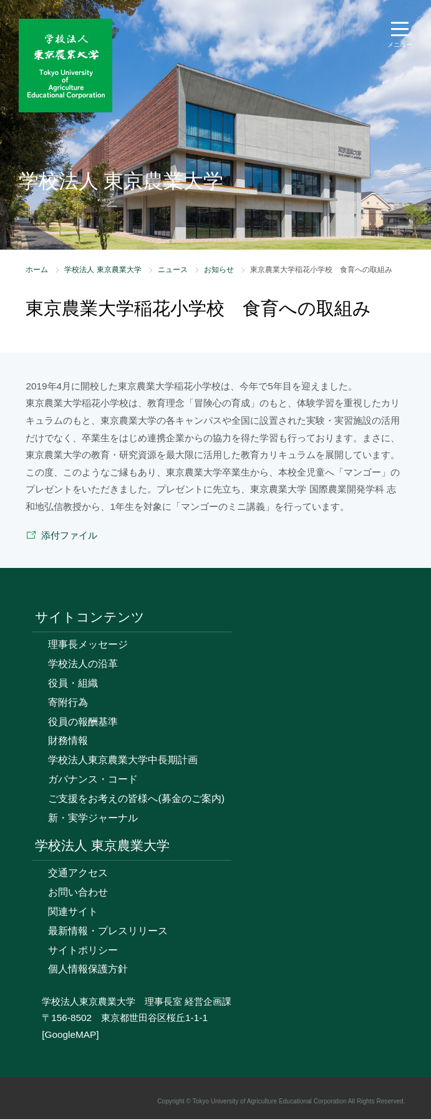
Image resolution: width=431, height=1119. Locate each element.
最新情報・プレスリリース (108, 931)
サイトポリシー (83, 950)
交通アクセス (78, 872)
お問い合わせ (78, 892)
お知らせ (219, 269)
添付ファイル (69, 535)
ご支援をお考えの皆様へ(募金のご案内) (136, 798)
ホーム (37, 269)
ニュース (173, 269)
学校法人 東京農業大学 (102, 269)
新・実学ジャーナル (93, 818)
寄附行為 (68, 702)
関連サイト (73, 911)
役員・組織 (73, 683)
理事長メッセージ (88, 644)
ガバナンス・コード (93, 779)
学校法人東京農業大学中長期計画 (123, 760)
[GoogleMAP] (70, 1034)
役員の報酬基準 (83, 721)
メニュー (399, 44)
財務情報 (68, 740)
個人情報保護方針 (88, 969)
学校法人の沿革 (83, 663)
